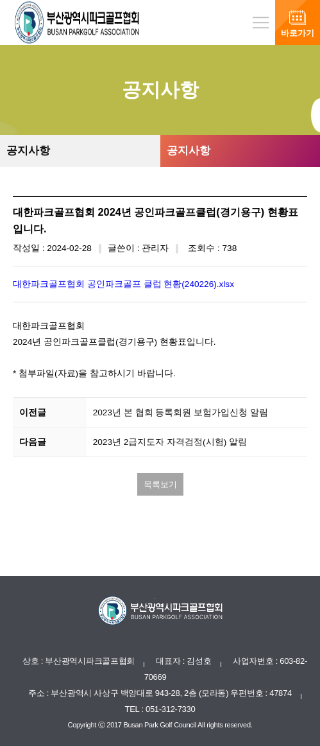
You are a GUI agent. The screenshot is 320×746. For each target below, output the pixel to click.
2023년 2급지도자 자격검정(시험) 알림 (170, 442)
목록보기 (160, 484)
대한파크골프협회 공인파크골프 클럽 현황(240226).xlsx (123, 284)
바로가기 (297, 33)
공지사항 (28, 150)
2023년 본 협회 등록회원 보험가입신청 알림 (180, 412)
